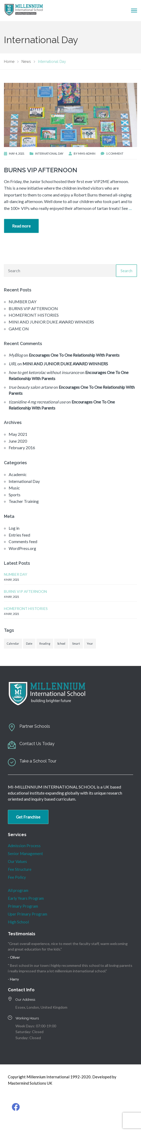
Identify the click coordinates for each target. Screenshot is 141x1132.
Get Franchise (28, 817)
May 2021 (18, 434)
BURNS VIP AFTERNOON (40, 170)
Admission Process (24, 845)
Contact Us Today (37, 743)
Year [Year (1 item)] (90, 643)
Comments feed (23, 541)
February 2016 (22, 447)
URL (13, 363)
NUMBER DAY (22, 301)
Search (126, 270)
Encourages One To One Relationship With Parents (74, 354)
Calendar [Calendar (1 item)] (13, 643)
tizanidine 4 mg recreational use (37, 401)
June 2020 (18, 440)
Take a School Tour (37, 761)
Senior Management (25, 853)
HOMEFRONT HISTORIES (34, 314)
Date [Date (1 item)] (29, 643)
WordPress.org (22, 548)
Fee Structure (19, 869)
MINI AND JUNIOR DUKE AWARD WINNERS (51, 321)
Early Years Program (26, 898)
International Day (49, 153)
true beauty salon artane (31, 387)
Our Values (17, 861)
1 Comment (114, 153)
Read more (21, 226)
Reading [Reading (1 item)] (44, 643)
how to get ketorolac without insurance (44, 372)
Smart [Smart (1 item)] (76, 643)
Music (14, 487)
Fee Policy (17, 877)
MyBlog (16, 354)
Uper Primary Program (27, 914)
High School (18, 921)
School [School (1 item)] (61, 643)
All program (18, 890)
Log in (14, 527)
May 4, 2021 (16, 153)
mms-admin (86, 153)
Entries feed (19, 534)
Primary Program (23, 906)
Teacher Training (24, 501)
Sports (14, 494)
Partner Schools (34, 726)
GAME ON (19, 328)
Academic (18, 474)
